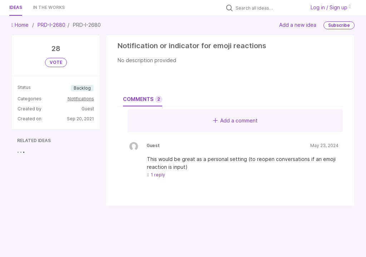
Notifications (81, 98)
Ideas (15, 7)
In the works (49, 7)
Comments (142, 99)
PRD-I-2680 (51, 25)
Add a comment (235, 120)
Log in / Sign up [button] (331, 7)
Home (20, 25)
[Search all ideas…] (269, 8)
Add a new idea (297, 25)
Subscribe (339, 25)
